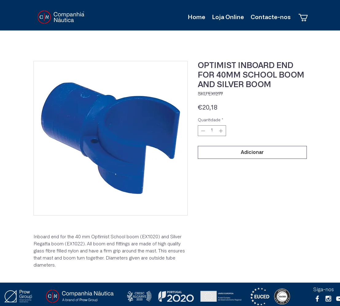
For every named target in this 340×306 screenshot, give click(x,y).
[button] (308, 17)
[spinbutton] (212, 131)
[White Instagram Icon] (328, 299)
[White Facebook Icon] (317, 299)
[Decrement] (202, 131)
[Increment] (221, 131)
